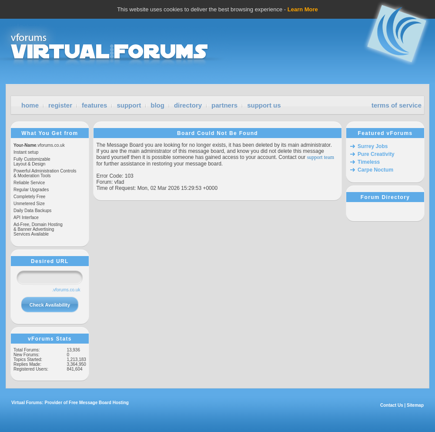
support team (320, 157)
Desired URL (50, 261)
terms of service (396, 105)
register (60, 105)
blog (157, 105)
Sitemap (415, 405)
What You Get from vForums (49, 133)
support (129, 105)
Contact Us (391, 405)
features (94, 105)
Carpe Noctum (375, 170)
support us (264, 105)
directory (188, 105)
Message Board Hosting (104, 402)
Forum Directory (385, 197)
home (30, 105)
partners (224, 105)
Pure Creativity (376, 154)
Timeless (369, 162)
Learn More (303, 9)
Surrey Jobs (373, 146)
